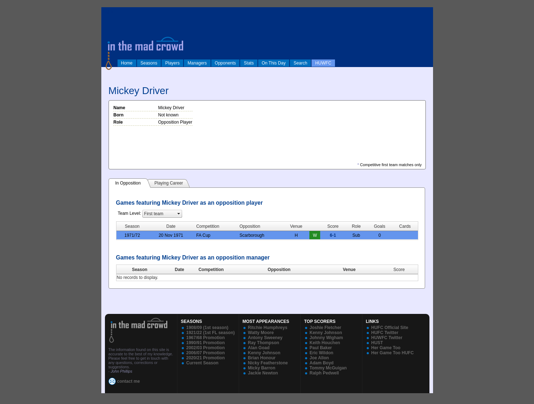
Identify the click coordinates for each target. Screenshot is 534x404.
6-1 (333, 235)
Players (172, 63)
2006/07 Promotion (205, 352)
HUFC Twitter (384, 332)
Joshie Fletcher (325, 327)
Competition (211, 269)
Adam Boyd (322, 362)
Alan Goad (259, 347)
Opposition (279, 269)
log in (109, 11)
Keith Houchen (325, 342)
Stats (248, 63)
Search (300, 63)
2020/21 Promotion (205, 357)
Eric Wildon (322, 352)
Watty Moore (261, 332)
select (179, 214)
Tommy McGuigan (328, 367)
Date (179, 269)
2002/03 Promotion (205, 347)
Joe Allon (319, 357)
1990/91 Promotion (205, 342)
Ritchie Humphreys (267, 327)
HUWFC (323, 63)
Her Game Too (386, 347)
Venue (349, 269)
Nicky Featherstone (268, 362)
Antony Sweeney (265, 337)
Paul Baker (321, 347)
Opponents (225, 63)
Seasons (149, 63)
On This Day (274, 63)
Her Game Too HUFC (392, 352)
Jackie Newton (263, 373)
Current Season (202, 362)
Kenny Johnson (264, 352)
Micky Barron (261, 367)
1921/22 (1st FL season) (210, 332)
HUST (377, 342)
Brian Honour (262, 357)
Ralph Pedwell (324, 373)
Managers (197, 63)
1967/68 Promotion (205, 337)
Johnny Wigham (326, 337)
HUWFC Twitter (386, 337)
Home (127, 63)
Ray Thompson (263, 342)
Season (139, 269)
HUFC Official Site (390, 327)
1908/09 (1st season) (207, 327)
